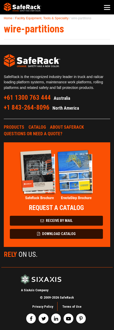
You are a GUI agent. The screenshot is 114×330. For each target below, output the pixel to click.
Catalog (37, 127)
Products (14, 127)
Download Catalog (56, 234)
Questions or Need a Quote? (33, 133)
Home (8, 18)
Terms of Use (71, 306)
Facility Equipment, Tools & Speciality (42, 18)
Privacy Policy (42, 306)
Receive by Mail (56, 221)
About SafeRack (67, 127)
